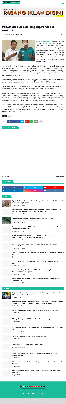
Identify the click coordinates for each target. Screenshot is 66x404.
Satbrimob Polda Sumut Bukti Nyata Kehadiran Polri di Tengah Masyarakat (34, 245)
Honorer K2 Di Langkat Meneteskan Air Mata (27, 345)
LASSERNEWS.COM (42, 41)
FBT (45, 400)
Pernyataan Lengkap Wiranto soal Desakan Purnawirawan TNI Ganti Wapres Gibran (36, 354)
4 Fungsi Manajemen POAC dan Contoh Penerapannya (31, 319)
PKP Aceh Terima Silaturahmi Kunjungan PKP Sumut (30, 336)
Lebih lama (59, 177)
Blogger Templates (34, 400)
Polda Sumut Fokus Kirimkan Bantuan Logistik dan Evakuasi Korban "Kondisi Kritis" (36, 279)
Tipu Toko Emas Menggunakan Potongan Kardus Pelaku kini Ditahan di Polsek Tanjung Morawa (37, 202)
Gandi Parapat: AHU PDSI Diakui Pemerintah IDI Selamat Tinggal (35, 310)
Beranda (5, 23)
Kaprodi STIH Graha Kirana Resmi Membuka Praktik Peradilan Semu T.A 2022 (37, 328)
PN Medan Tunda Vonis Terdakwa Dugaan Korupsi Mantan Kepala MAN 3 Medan (37, 363)
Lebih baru (6, 177)
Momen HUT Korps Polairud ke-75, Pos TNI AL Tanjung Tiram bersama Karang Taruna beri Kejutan (36, 271)
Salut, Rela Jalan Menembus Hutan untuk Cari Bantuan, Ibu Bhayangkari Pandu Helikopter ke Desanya (33, 236)
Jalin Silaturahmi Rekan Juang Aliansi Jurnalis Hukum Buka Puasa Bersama (36, 371)
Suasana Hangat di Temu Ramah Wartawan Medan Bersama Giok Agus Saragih (38, 253)
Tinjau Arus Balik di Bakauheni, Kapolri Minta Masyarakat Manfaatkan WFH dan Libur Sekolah (37, 294)
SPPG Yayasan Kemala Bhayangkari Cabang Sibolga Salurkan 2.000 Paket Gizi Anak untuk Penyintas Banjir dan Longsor (36, 210)
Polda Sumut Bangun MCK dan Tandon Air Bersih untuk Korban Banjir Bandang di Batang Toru (37, 228)
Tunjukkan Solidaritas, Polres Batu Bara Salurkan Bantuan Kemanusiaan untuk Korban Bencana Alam (33, 219)
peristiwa (12, 23)
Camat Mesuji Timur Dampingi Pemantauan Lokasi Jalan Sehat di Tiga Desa (37, 262)
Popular (7, 288)
